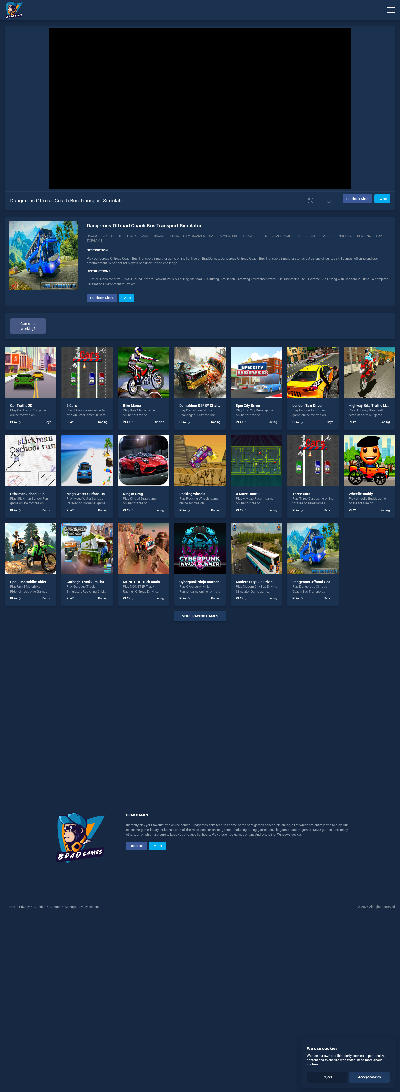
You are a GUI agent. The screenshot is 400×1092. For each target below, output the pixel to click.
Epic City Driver (248, 578)
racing (160, 236)
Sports (159, 594)
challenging (283, 236)
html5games (194, 236)
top (379, 236)
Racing (92, 236)
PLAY (13, 594)
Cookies (39, 1079)
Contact (55, 1079)
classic (325, 236)
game (145, 236)
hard (302, 236)
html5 (131, 236)
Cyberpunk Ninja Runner (199, 754)
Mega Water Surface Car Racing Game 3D (100, 666)
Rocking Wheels (192, 666)
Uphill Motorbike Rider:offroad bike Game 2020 (48, 754)
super (116, 236)
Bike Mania (132, 578)
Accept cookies (369, 1077)
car (212, 236)
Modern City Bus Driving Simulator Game (269, 754)
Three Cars (301, 666)
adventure (229, 236)
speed (262, 236)
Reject (327, 1077)
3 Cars (72, 578)
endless (344, 236)
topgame (94, 240)
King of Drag (133, 666)
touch (247, 236)
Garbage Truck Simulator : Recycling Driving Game (107, 754)
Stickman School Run (27, 666)
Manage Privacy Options (82, 1079)
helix (174, 236)
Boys (48, 594)
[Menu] (391, 10)
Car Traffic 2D (21, 578)
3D (105, 236)
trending (363, 236)
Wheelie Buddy (361, 666)
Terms (11, 1079)
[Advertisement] (238, 328)
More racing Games (200, 789)
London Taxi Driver (307, 578)
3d (313, 236)
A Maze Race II (248, 666)
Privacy (24, 1079)
